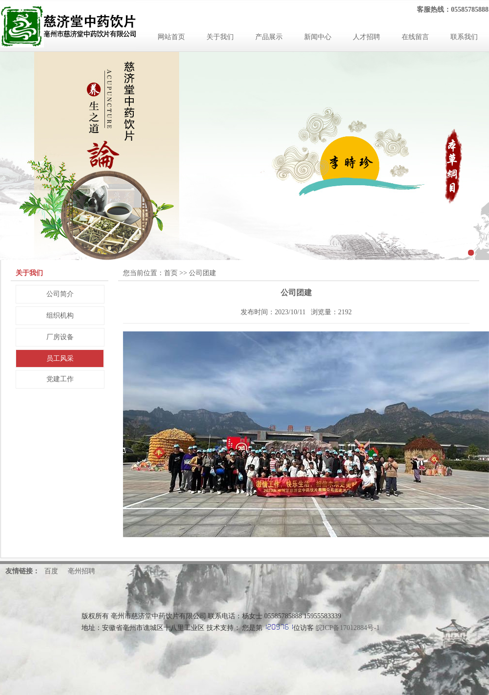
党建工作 (60, 379)
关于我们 (220, 37)
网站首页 (171, 37)
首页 (171, 273)
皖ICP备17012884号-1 (348, 627)
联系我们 (464, 37)
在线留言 (415, 37)
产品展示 (269, 37)
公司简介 (60, 294)
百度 (51, 571)
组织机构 (60, 315)
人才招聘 (366, 37)
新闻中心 (317, 37)
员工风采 (60, 358)
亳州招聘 (81, 571)
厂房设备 (60, 337)
